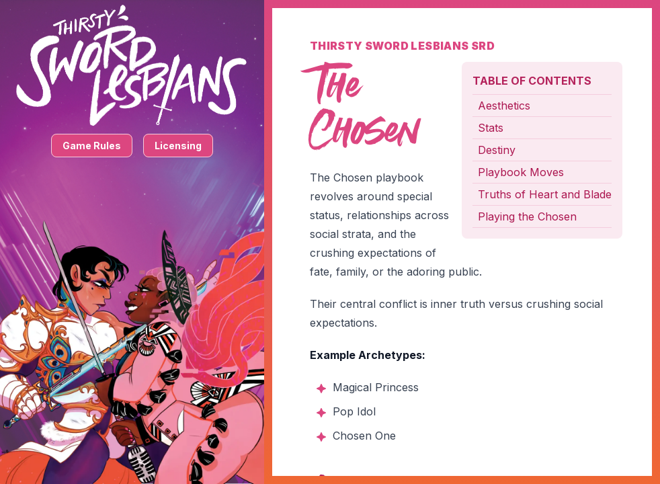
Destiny (496, 150)
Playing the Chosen (527, 216)
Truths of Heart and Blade (545, 194)
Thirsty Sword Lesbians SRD (402, 45)
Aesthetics (504, 105)
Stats (490, 127)
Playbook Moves (521, 172)
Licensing (178, 145)
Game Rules (92, 145)
